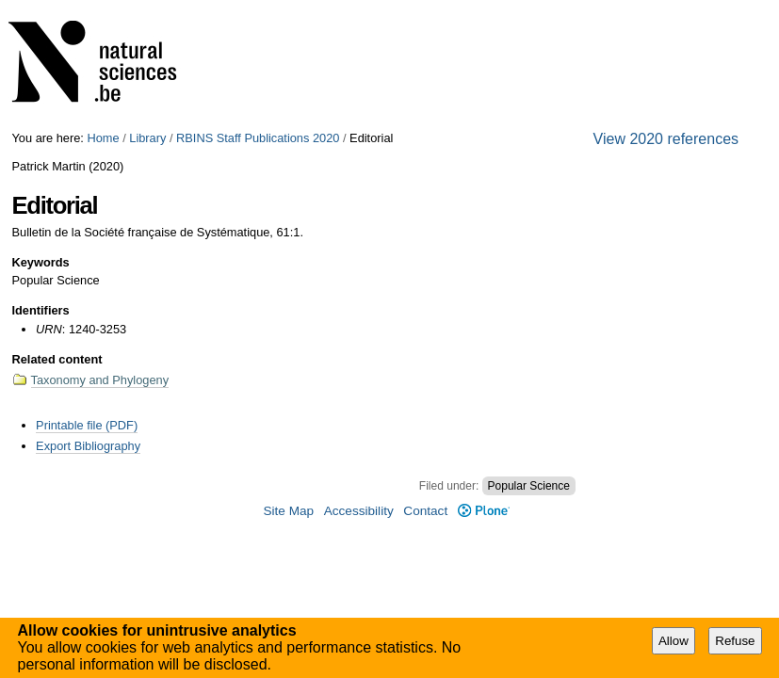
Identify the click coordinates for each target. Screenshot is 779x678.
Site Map (288, 511)
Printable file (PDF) (87, 425)
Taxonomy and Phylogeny (100, 380)
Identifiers (41, 310)
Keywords (41, 262)
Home (103, 138)
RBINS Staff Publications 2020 (257, 138)
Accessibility (359, 511)
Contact (425, 511)
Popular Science (529, 485)
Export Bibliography (88, 446)
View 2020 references (665, 139)
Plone (483, 511)
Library (147, 138)
